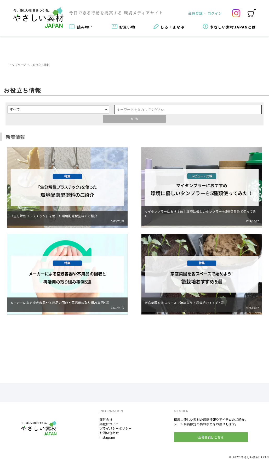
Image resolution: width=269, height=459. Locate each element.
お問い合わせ (109, 433)
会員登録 (195, 13)
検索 (134, 118)
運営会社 (105, 419)
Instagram (107, 437)
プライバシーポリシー (115, 428)
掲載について (109, 424)
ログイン (215, 13)
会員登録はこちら (211, 437)
